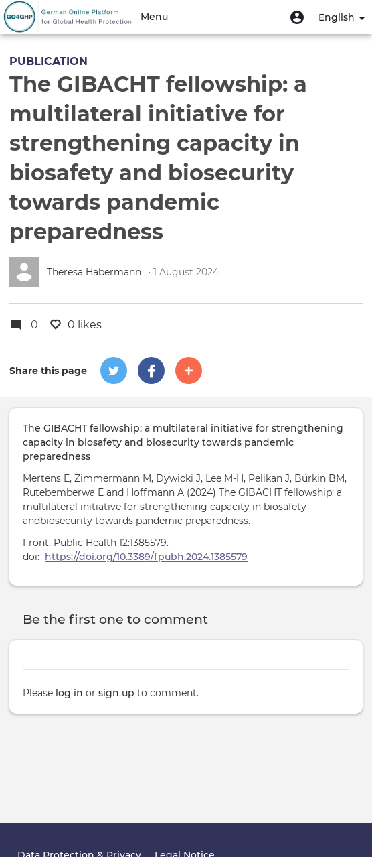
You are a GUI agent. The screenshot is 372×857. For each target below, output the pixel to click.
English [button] (341, 17)
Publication (48, 61)
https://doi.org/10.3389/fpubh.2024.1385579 (146, 557)
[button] (297, 17)
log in (69, 693)
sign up (116, 693)
